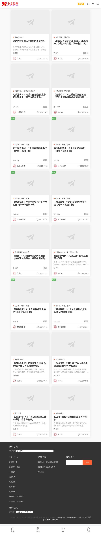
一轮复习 (12, 474)
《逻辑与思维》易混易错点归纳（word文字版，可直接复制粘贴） (30, 366)
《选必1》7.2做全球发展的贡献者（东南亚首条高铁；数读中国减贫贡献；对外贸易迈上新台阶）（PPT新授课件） (30, 258)
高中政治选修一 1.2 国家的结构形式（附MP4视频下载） (30, 150)
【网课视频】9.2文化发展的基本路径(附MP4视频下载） (29, 312)
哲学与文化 (74, 253)
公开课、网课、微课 (22, 145)
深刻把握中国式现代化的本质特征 (29, 41)
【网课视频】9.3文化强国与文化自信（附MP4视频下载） (70, 204)
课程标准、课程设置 (16, 504)
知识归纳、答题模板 (16, 499)
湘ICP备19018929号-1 (75, 520)
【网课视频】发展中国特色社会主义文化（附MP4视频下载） (29, 204)
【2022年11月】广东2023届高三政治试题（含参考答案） (30, 420)
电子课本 (12, 494)
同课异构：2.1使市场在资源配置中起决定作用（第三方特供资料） (29, 96)
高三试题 (18, 415)
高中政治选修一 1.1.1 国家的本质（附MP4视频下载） (69, 150)
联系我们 (41, 474)
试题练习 (12, 479)
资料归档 (12, 515)
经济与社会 (19, 91)
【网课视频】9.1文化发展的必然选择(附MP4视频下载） (70, 312)
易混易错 (12, 489)
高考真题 (12, 484)
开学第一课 (13, 464)
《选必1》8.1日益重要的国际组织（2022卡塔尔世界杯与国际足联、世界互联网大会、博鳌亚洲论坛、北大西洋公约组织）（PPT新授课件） (70, 96)
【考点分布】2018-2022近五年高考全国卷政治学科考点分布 (71, 366)
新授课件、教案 (14, 469)
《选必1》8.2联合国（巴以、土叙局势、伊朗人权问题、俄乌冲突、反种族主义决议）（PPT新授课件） (71, 42)
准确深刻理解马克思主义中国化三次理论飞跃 (70, 258)
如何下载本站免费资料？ (46, 469)
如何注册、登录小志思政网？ (48, 464)
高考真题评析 (60, 361)
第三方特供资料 (29, 91)
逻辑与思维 (19, 361)
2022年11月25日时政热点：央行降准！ (70, 420)
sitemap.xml (61, 520)
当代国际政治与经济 (63, 37)
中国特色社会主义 (62, 253)
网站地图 (12, 453)
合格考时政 (19, 37)
